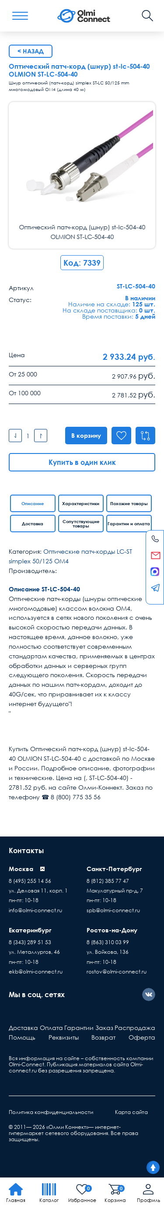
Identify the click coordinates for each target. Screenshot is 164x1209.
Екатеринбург (30, 930)
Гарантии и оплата (129, 523)
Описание (32, 503)
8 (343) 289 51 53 (30, 942)
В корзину (85, 435)
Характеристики (80, 503)
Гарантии (79, 1027)
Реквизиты (64, 1037)
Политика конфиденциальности (51, 1112)
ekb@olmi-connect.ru (36, 971)
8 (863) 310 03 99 (108, 942)
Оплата (51, 1027)
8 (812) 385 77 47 (108, 881)
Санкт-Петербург (114, 868)
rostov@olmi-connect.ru (117, 971)
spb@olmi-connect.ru (113, 910)
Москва (21, 868)
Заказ (104, 1027)
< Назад (30, 51)
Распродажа (135, 1027)
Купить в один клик (82, 462)
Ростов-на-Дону (112, 930)
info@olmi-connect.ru (35, 910)
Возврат (103, 1037)
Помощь (22, 1037)
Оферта (142, 1037)
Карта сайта (131, 1112)
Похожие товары (129, 503)
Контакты (26, 850)
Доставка (32, 523)
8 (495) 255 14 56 (30, 881)
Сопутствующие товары (81, 523)
